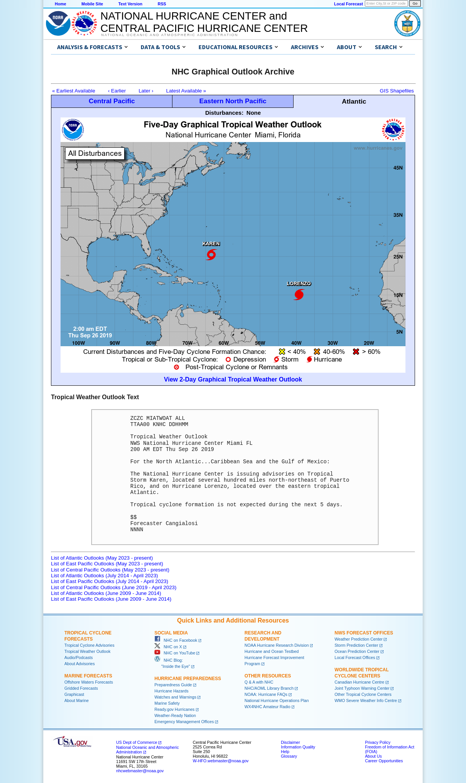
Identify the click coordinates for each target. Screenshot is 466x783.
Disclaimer (290, 742)
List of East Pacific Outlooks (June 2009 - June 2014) (111, 599)
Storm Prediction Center (356, 645)
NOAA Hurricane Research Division (276, 645)
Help (285, 751)
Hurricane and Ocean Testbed (271, 651)
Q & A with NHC (258, 682)
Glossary (289, 756)
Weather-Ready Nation (175, 715)
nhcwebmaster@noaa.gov (140, 770)
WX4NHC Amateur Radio (267, 706)
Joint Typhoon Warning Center (362, 688)
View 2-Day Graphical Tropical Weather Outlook (233, 379)
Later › (146, 91)
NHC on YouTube (174, 653)
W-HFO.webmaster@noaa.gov (221, 760)
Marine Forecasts (88, 676)
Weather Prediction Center (358, 639)
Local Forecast (348, 4)
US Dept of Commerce (136, 742)
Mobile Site (92, 4)
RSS (162, 4)
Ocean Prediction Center (357, 651)
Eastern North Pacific (232, 101)
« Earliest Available (73, 91)
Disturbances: (224, 112)
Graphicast (74, 694)
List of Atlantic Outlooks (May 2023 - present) (102, 558)
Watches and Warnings (175, 697)
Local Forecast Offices (355, 657)
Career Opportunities (384, 760)
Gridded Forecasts (81, 688)
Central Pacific (112, 101)
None (253, 112)
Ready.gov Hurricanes (174, 709)
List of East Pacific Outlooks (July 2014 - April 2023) (109, 581)
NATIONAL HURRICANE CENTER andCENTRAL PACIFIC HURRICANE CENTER (204, 22)
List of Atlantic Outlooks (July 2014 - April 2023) (104, 575)
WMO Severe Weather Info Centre (366, 700)
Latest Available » (186, 91)
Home (60, 4)
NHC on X (168, 646)
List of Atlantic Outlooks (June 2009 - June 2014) (106, 593)
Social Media (171, 633)
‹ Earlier (117, 91)
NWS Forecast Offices (364, 633)
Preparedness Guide (173, 684)
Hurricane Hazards (171, 691)
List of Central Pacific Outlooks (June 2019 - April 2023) (113, 587)
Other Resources (267, 676)
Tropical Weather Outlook (87, 651)
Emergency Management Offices (184, 721)
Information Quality (298, 747)
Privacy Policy (377, 742)
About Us (373, 756)
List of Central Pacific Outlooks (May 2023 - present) (110, 570)
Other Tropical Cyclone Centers (363, 694)
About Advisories (79, 663)
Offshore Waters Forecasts (88, 682)
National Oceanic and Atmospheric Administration (169, 35)
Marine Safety (167, 703)
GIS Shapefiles (397, 91)
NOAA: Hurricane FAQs (265, 694)
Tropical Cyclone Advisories (89, 645)
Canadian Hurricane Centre (359, 682)
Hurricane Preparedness (187, 678)
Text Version (130, 4)
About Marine (76, 700)
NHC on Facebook (175, 640)
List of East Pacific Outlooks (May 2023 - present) (107, 564)
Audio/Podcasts (78, 657)
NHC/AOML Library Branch (269, 688)
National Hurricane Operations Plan (276, 700)
